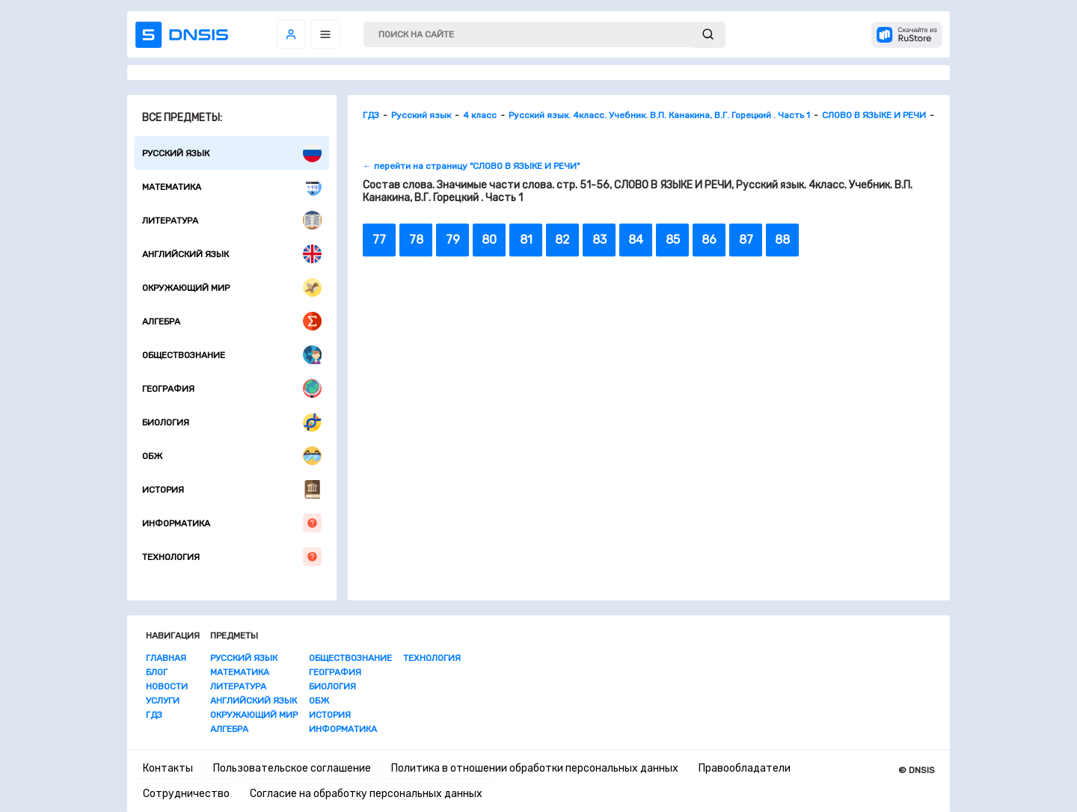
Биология (232, 422)
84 (635, 240)
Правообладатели (745, 768)
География (232, 388)
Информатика (232, 523)
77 (379, 240)
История (232, 489)
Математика (232, 186)
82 (562, 240)
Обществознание (232, 354)
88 (782, 240)
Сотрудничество (186, 793)
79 (453, 240)
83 (599, 240)
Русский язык (232, 153)
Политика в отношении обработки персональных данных (534, 768)
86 (709, 240)
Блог (157, 672)
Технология (232, 556)
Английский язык (232, 253)
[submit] (707, 35)
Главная (166, 658)
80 (489, 240)
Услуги (163, 700)
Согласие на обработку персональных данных (366, 793)
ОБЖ (232, 455)
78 (416, 240)
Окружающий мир (232, 287)
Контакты (168, 768)
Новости (167, 686)
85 (673, 240)
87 (746, 240)
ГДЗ (154, 715)
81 (526, 240)
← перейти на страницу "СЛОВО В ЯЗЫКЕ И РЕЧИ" (471, 166)
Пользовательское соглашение (292, 768)
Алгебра (232, 321)
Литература (232, 220)
